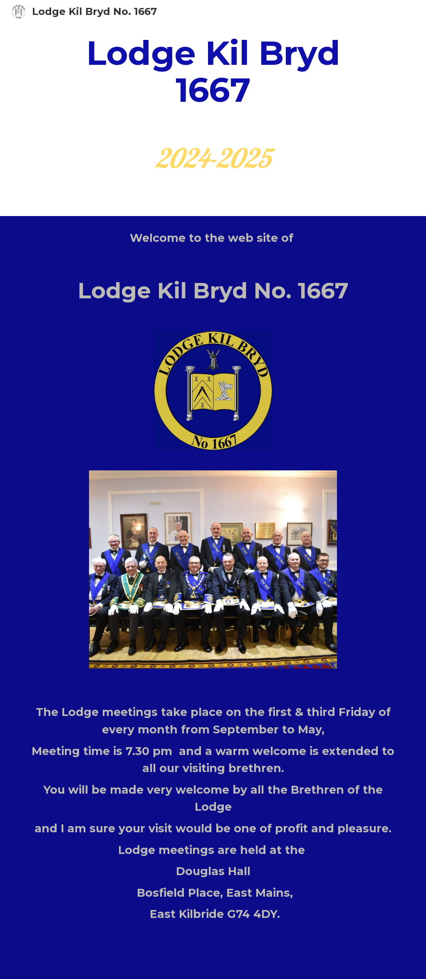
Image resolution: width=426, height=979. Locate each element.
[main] (213, 72)
